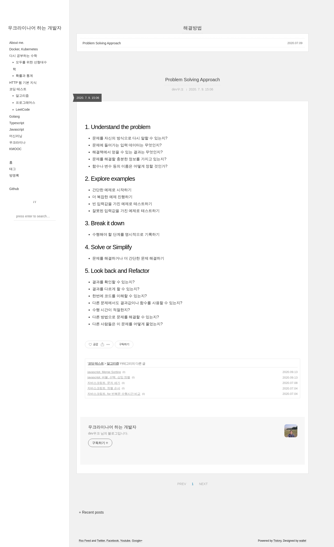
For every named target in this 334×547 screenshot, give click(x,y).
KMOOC (15, 149)
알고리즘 (22, 95)
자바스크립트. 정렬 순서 (103, 388)
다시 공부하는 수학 (23, 56)
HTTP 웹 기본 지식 (23, 82)
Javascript (16, 129)
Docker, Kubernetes (23, 49)
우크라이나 (17, 142)
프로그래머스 (25, 102)
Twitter (101, 540)
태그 (12, 169)
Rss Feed (85, 540)
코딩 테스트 (17, 89)
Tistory (277, 540)
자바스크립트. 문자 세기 (103, 383)
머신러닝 (15, 136)
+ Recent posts (91, 512)
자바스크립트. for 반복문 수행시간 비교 (113, 394)
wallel (302, 540)
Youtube (125, 540)
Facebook (112, 540)
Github (14, 189)
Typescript (16, 123)
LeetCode (22, 109)
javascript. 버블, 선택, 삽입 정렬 (108, 377)
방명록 (14, 175)
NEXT (203, 483)
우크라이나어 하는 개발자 (34, 27)
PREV (181, 483)
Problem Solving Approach (102, 43)
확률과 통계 (24, 75)
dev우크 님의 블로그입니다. (108, 433)
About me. (16, 43)
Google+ (137, 540)
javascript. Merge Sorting (104, 372)
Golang (14, 116)
